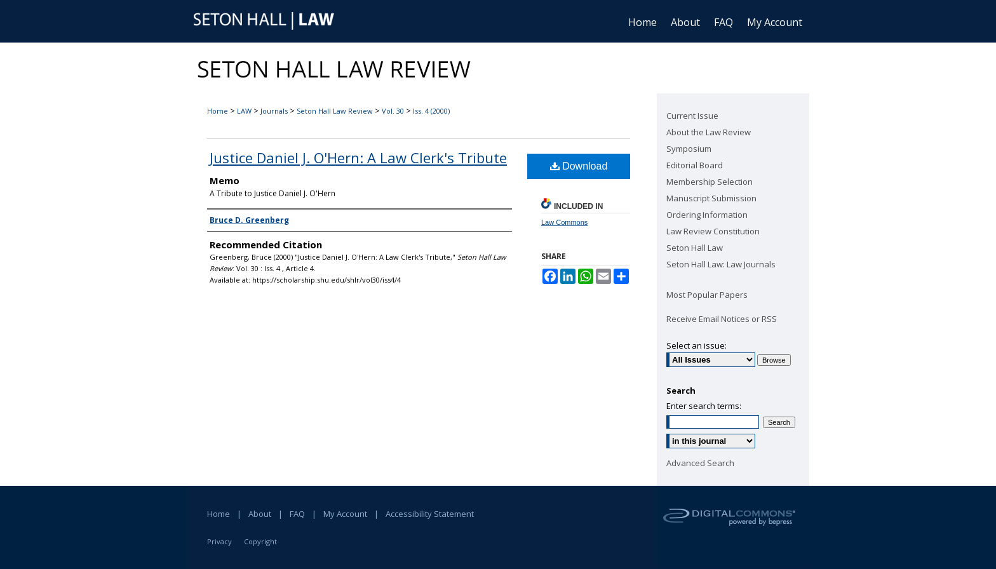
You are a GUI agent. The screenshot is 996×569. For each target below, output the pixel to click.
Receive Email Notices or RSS (721, 319)
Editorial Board (694, 165)
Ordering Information (707, 214)
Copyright (260, 541)
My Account (345, 513)
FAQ (297, 513)
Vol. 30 (393, 111)
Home (217, 111)
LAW (244, 111)
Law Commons (564, 222)
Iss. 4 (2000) (431, 111)
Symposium (688, 148)
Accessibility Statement (430, 513)
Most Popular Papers (707, 294)
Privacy (219, 541)
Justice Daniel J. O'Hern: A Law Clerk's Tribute (358, 157)
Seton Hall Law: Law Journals (721, 264)
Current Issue (692, 115)
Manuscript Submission (711, 198)
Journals (274, 111)
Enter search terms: (703, 406)
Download (579, 166)
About (259, 513)
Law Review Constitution (713, 231)
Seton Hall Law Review (335, 111)
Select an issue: (696, 345)
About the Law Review (708, 132)
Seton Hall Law (694, 247)
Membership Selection (709, 181)
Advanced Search (700, 463)
